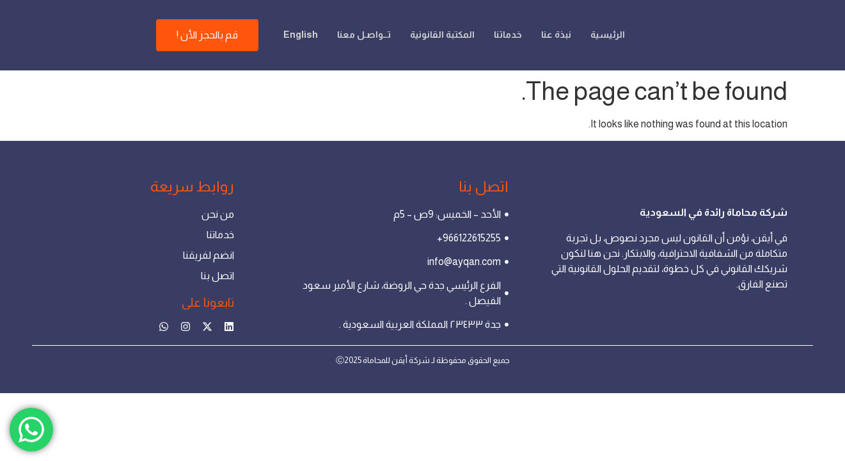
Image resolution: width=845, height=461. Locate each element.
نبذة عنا (532, 22)
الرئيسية (585, 22)
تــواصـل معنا (332, 22)
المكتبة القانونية (413, 22)
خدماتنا (482, 22)
